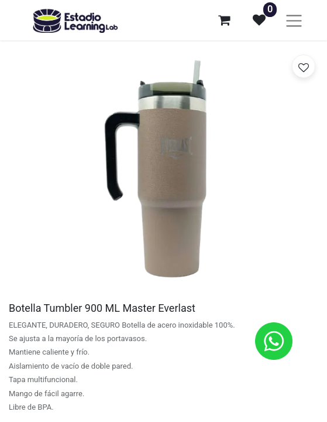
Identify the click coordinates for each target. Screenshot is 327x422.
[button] (303, 66)
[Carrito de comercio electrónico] (224, 20)
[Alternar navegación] (294, 20)
